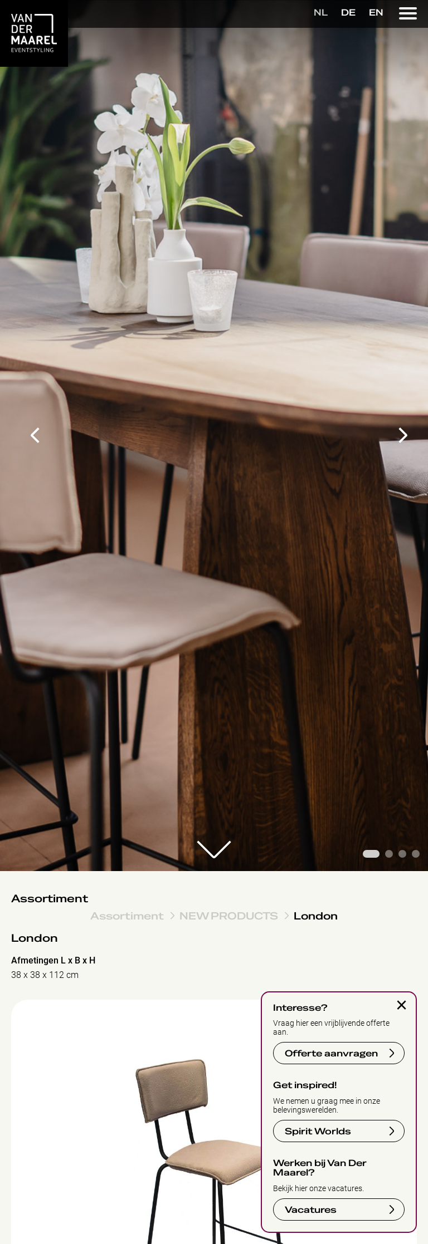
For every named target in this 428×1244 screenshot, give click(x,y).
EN (376, 12)
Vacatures (311, 1210)
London (316, 915)
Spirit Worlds (318, 1131)
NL (321, 12)
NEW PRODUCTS (228, 915)
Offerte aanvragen (331, 1053)
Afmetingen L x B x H (53, 960)
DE (348, 12)
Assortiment (49, 899)
